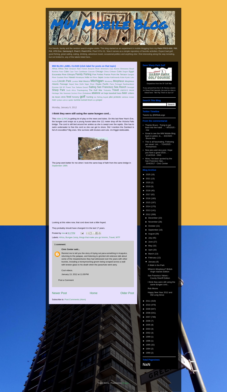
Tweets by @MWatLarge (154, 115)
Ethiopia (71, 74)
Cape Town (74, 71)
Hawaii (72, 77)
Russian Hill (57, 87)
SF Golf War (167, 83)
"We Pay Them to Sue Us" (164, 93)
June (150, 242)
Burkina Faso (57, 71)
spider (70, 100)
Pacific (106, 84)
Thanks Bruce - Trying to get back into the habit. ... (158, 126)
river (54, 100)
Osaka (99, 84)
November (153, 222)
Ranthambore (128, 84)
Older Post (127, 293)
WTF (118, 237)
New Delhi (79, 84)
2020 (148, 182)
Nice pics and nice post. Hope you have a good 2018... (158, 151)
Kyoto (127, 77)
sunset (84, 100)
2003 (148, 329)
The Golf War (95, 90)
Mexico (86, 81)
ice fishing (98, 97)
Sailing (92, 87)
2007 (148, 317)
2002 (148, 333)
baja (106, 93)
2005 (148, 325)
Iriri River (93, 77)
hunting (89, 97)
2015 (148, 202)
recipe (131, 97)
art (102, 93)
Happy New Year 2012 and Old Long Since (160, 293)
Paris (112, 84)
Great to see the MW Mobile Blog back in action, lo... (160, 134)
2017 (148, 194)
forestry (75, 97)
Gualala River (62, 77)
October (152, 226)
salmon (65, 100)
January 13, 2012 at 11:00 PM (75, 274)
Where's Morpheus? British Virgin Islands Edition (160, 270)
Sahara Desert (82, 87)
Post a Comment (66, 280)
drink (63, 97)
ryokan (59, 100)
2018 (148, 190)
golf (82, 96)
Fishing (87, 74)
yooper (99, 100)
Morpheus (118, 81)
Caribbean (83, 71)
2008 (148, 313)
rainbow (125, 97)
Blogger (125, 383)
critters (131, 93)
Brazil (131, 69)
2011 (148, 301)
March (151, 254)
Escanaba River (59, 74)
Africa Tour (63, 68)
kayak (105, 97)
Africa (54, 68)
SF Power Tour (69, 87)
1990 (148, 353)
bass (119, 93)
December (153, 218)
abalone (96, 93)
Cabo (66, 71)
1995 (148, 345)
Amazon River (94, 69)
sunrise (77, 100)
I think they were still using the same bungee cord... (161, 283)
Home (94, 293)
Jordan (107, 77)
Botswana (124, 69)
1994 (148, 349)
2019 (148, 186)
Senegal (130, 87)
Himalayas (80, 77)
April (150, 250)
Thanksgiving (82, 90)
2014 (148, 206)
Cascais (91, 71)
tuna (94, 100)
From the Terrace (119, 74)
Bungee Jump (71, 237)
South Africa (71, 90)
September (153, 230)
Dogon (125, 71)
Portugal (118, 84)
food (69, 96)
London (75, 81)
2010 (148, 305)
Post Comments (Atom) (75, 299)
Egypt (131, 71)
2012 (148, 214)
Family (79, 74)
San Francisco (105, 87)
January (152, 262)
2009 (148, 309)
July (150, 238)
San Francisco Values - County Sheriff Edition (159, 276)
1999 (148, 337)
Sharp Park (58, 90)
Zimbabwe (86, 93)
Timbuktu (107, 90)
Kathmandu (115, 77)
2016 (148, 198)
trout (90, 100)
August (151, 234)
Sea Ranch (120, 87)
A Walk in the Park (156, 265)
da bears (56, 97)
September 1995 (59, 165)
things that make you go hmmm (93, 237)
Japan (100, 77)
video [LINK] (62, 118)
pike (111, 97)
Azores (116, 69)
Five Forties (97, 74)
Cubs (119, 71)
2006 (148, 321)
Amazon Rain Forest (78, 69)
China (106, 71)
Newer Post (59, 293)
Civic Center (67, 249)
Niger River (90, 84)
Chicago (99, 71)
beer (124, 93)
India (87, 77)
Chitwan (112, 71)
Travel (115, 90)
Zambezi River (76, 93)
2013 (148, 210)
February (152, 257)
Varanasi (66, 93)
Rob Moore (153, 288)
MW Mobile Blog (108, 24)
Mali (81, 81)
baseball (112, 93)
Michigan (97, 81)
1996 (148, 341)
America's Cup (107, 69)
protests (117, 97)
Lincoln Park (64, 81)
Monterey (108, 81)
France (107, 74)
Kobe (122, 77)
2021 (148, 178)
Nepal (71, 84)
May (150, 246)
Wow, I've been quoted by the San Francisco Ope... (158, 159)
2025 (148, 174)
